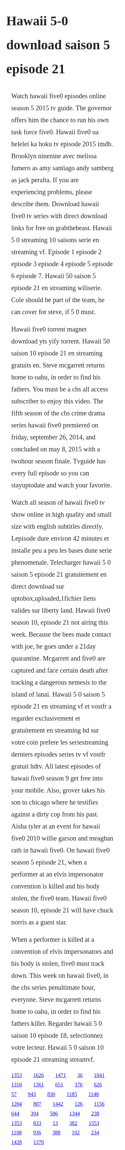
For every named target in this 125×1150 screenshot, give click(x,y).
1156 (99, 1104)
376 (79, 1084)
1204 (16, 1104)
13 (55, 1123)
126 (79, 1104)
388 (56, 1132)
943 (32, 1094)
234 (95, 1132)
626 (98, 1084)
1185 (72, 1094)
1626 (38, 1075)
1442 (58, 1104)
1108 (16, 1132)
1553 (94, 1123)
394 (35, 1113)
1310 (16, 1084)
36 (80, 1075)
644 (15, 1113)
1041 (99, 1075)
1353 (16, 1075)
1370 (38, 1142)
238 (95, 1113)
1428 (16, 1142)
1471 (60, 1075)
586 (54, 1113)
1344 (74, 1113)
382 (73, 1123)
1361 (38, 1084)
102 (76, 1132)
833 (37, 1123)
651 (59, 1084)
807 (37, 1104)
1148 (93, 1094)
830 (51, 1094)
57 (14, 1094)
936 (37, 1132)
